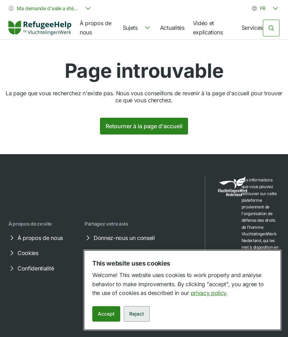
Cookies (23, 253)
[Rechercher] (271, 28)
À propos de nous (95, 28)
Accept (106, 314)
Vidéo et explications (208, 28)
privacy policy (208, 292)
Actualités (172, 27)
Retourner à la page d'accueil (144, 126)
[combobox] (50, 8)
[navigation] (137, 28)
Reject (136, 314)
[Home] (39, 28)
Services (252, 27)
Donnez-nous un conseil (119, 238)
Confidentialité (31, 268)
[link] (39, 28)
